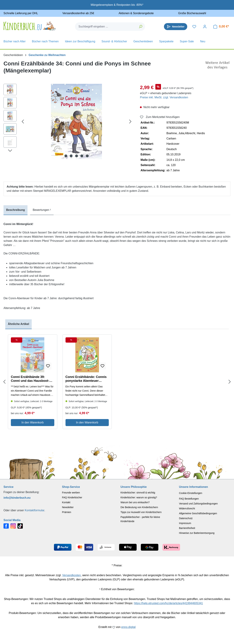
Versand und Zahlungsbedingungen (198, 503)
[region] (68, 121)
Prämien (66, 512)
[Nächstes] (130, 121)
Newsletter (68, 507)
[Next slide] (229, 382)
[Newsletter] (175, 26)
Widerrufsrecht (187, 508)
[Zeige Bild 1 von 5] (65, 156)
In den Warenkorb (32, 422)
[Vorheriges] (22, 121)
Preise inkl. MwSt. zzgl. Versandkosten (164, 97)
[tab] (15, 210)
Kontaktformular (34, 510)
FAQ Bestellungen (189, 498)
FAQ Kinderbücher (72, 497)
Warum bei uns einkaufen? (135, 502)
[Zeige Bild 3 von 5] (76, 156)
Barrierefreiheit (187, 528)
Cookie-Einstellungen (190, 493)
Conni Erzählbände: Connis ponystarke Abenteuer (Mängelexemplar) (86, 379)
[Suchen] (140, 26)
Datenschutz (186, 518)
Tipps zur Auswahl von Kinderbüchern (141, 512)
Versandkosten (71, 575)
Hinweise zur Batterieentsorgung (196, 533)
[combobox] (106, 26)
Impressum (185, 523)
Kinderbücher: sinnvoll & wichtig (138, 492)
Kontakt (66, 502)
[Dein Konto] (204, 26)
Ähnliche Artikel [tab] (18, 323)
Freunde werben (71, 492)
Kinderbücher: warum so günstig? (139, 497)
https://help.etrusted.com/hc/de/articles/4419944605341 (168, 603)
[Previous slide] (4, 382)
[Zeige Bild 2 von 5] (71, 156)
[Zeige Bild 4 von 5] (81, 156)
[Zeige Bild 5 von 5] (87, 156)
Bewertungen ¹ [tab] (42, 209)
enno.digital (128, 627)
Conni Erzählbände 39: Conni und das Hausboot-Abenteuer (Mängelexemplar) (32, 379)
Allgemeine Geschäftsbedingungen (198, 513)
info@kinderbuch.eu (17, 497)
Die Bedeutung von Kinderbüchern (139, 507)
